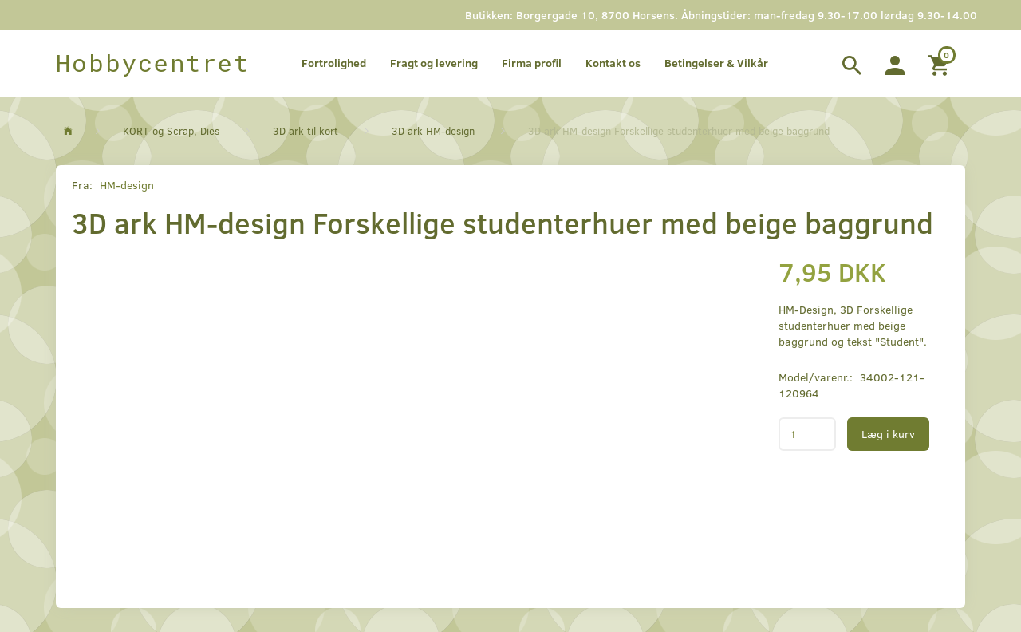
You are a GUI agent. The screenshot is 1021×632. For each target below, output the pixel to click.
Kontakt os (613, 62)
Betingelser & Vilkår (716, 62)
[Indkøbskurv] (941, 63)
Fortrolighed (334, 62)
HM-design (127, 184)
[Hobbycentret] (153, 63)
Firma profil (532, 62)
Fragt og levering (434, 62)
